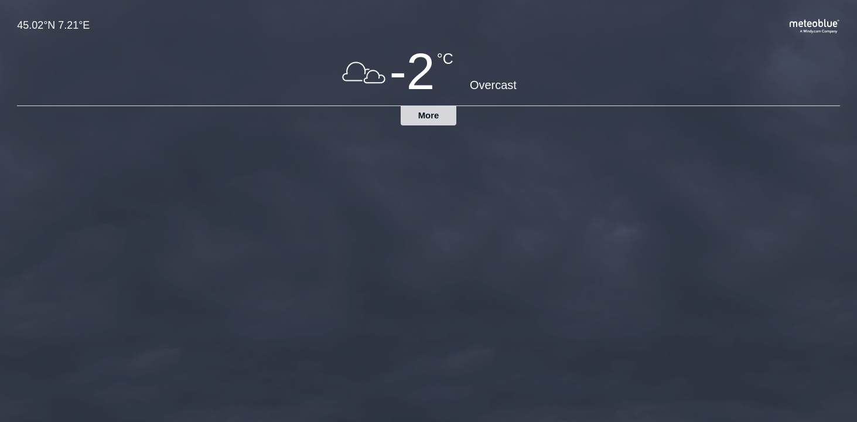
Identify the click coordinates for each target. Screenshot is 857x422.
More (428, 115)
